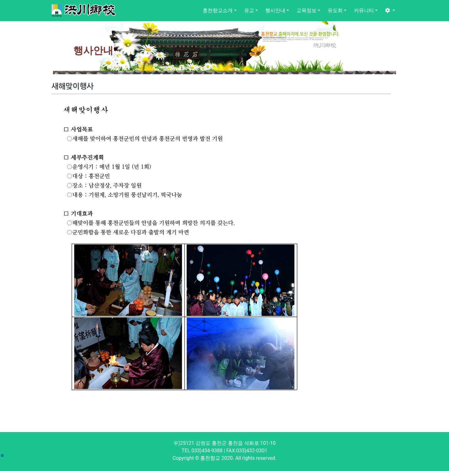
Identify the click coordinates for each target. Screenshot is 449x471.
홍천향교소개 (218, 10)
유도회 (335, 10)
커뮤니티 (364, 10)
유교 (249, 10)
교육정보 (306, 10)
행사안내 (275, 10)
